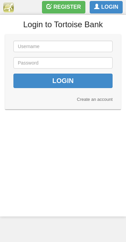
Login (63, 80)
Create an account (95, 99)
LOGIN (106, 7)
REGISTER (63, 7)
